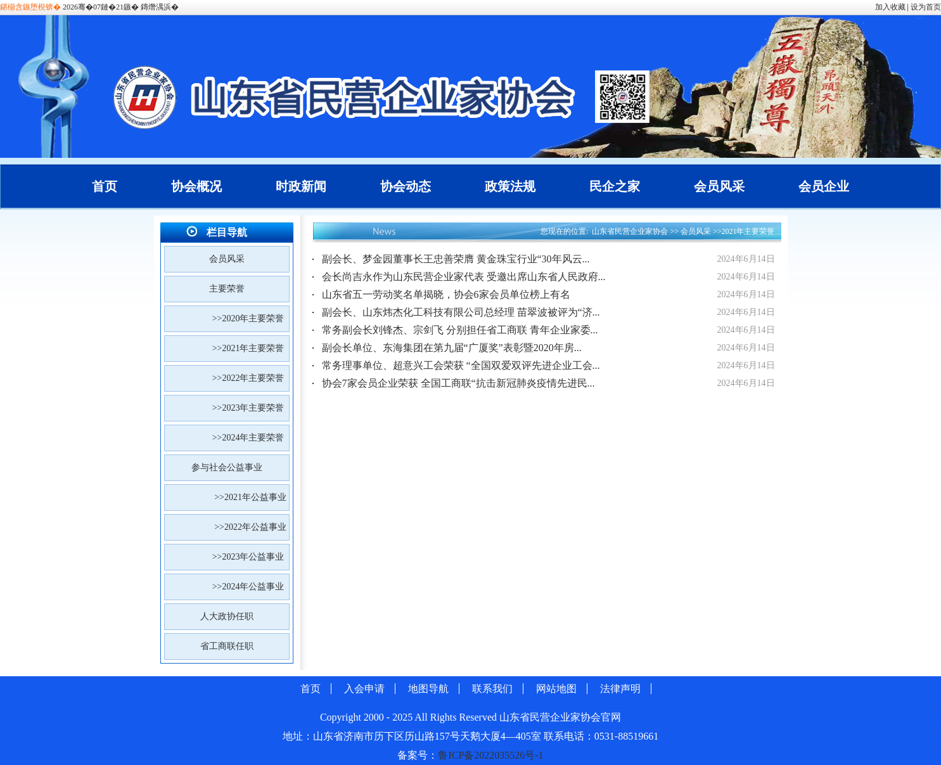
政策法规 (510, 186)
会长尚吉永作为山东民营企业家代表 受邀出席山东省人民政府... (464, 276)
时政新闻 (301, 186)
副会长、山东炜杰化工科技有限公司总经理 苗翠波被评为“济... (461, 312)
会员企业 (823, 186)
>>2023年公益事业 (250, 557)
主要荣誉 (227, 288)
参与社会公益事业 (226, 467)
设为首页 (926, 7)
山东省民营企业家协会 (630, 231)
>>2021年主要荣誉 (250, 348)
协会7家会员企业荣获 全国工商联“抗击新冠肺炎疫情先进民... (458, 383)
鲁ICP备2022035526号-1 (490, 755)
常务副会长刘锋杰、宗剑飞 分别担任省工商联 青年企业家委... (460, 330)
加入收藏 (890, 7)
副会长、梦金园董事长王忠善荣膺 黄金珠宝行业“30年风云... (456, 259)
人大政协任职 (226, 616)
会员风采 (719, 186)
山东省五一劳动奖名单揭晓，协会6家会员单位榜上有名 (446, 294)
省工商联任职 (226, 646)
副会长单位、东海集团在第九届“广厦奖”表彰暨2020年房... (452, 347)
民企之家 (614, 186)
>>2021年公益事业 (251, 497)
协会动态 (405, 186)
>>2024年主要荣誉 (250, 437)
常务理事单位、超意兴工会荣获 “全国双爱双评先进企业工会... (461, 365)
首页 (104, 186)
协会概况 (196, 186)
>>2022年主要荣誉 (250, 378)
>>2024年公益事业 (250, 586)
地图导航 (428, 688)
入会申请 (364, 688)
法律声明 (620, 688)
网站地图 (556, 688)
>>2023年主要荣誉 (250, 408)
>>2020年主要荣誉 (250, 318)
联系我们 (492, 688)
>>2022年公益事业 (251, 527)
